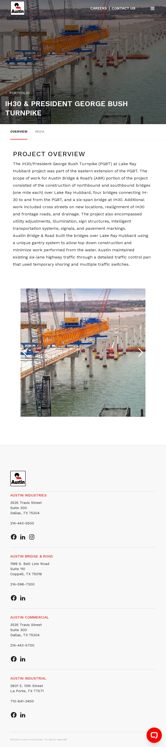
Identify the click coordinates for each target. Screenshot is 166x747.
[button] (150, 8)
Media (39, 131)
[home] (18, 8)
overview (18, 131)
